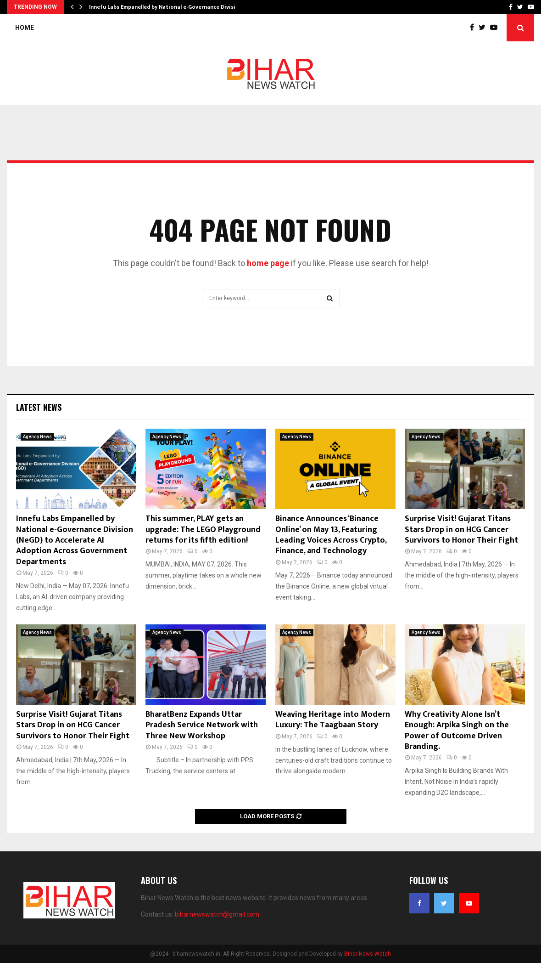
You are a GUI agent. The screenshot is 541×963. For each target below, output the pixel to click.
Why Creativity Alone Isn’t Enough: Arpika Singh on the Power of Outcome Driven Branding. (457, 730)
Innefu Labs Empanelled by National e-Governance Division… (168, 6)
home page (268, 263)
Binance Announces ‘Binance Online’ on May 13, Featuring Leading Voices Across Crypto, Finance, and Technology (330, 535)
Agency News (37, 436)
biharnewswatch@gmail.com (217, 914)
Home (24, 27)
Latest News (38, 407)
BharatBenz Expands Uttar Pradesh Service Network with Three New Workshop (201, 725)
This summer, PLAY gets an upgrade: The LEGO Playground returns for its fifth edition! (203, 529)
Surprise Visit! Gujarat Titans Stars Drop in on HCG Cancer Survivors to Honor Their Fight (461, 529)
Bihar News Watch (367, 954)
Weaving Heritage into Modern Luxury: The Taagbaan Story (332, 720)
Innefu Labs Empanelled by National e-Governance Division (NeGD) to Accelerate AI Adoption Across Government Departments (74, 540)
